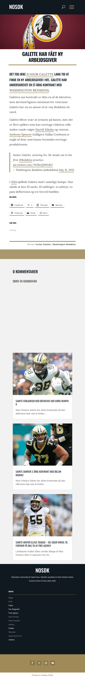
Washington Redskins (29, 90)
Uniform (12, 640)
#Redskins (25, 160)
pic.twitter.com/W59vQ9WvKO (33, 165)
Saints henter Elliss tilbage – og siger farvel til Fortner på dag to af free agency (42, 543)
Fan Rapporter (14, 609)
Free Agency (13, 613)
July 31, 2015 (66, 170)
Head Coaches (14, 621)
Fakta (11, 605)
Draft (10, 602)
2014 (14, 182)
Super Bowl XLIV (15, 636)
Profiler (11, 628)
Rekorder (12, 632)
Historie (11, 625)
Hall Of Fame (14, 617)
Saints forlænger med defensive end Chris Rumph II (42, 402)
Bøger (11, 598)
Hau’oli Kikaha (44, 129)
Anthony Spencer (20, 134)
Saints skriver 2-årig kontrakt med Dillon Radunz (38, 473)
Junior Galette (40, 74)
